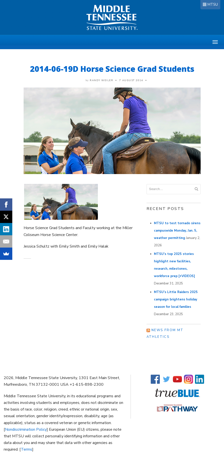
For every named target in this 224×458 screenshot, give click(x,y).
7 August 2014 (131, 80)
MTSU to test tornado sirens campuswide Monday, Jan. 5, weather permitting (177, 230)
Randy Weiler (101, 80)
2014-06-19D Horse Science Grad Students (112, 68)
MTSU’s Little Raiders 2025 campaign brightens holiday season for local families (176, 299)
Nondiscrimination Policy (26, 429)
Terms (26, 449)
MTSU (212, 4)
